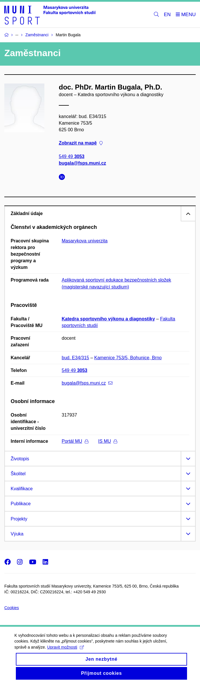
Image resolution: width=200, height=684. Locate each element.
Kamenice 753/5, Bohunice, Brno (128, 357)
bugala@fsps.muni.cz (82, 163)
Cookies (11, 607)
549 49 (71, 156)
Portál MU (75, 441)
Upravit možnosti (65, 651)
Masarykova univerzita (84, 240)
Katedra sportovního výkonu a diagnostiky (108, 318)
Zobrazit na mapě (81, 142)
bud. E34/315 (75, 357)
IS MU (107, 441)
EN (167, 14)
